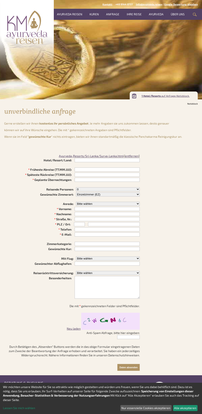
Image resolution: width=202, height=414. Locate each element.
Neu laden (74, 328)
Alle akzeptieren (185, 408)
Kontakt (107, 4)
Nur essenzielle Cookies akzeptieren (145, 408)
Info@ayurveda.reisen (149, 4)
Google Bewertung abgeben (181, 4)
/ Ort (66, 224)
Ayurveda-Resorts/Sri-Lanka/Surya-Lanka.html (91, 156)
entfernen (132, 156)
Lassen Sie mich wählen (19, 408)
